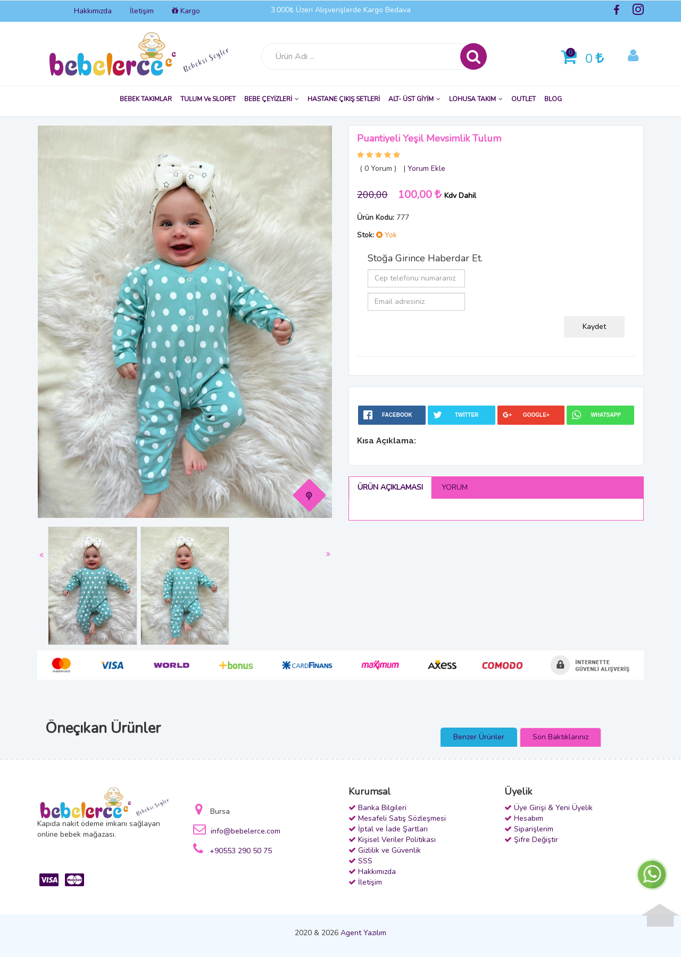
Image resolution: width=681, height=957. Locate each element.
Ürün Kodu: (375, 217)
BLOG (553, 99)
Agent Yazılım (363, 933)
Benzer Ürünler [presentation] (478, 737)
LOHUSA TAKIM (476, 99)
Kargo (186, 11)
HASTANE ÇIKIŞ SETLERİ (344, 99)
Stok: (365, 235)
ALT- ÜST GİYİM (414, 99)
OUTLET (523, 99)
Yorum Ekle (426, 168)
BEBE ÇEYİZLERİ (271, 99)
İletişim (142, 11)
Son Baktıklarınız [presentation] (560, 737)
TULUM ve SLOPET (208, 99)
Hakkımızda (93, 11)
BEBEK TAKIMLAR (146, 99)
